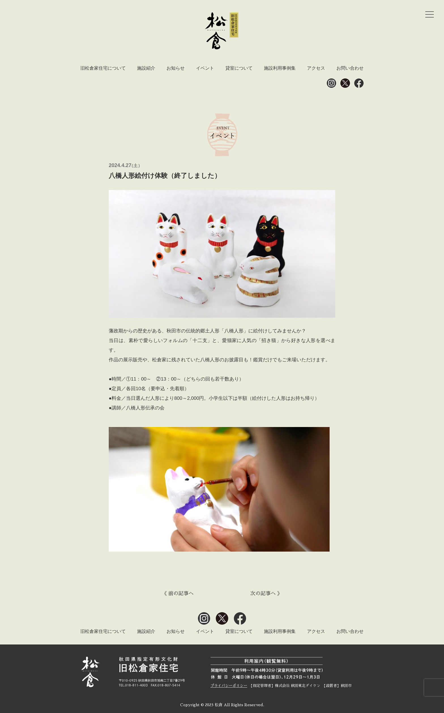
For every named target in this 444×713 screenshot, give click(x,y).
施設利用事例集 (280, 68)
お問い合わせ (350, 68)
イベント (205, 68)
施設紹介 (146, 68)
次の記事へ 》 (266, 593)
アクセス (316, 68)
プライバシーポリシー (228, 686)
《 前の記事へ (178, 593)
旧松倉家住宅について (103, 68)
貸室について (239, 68)
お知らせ (175, 68)
